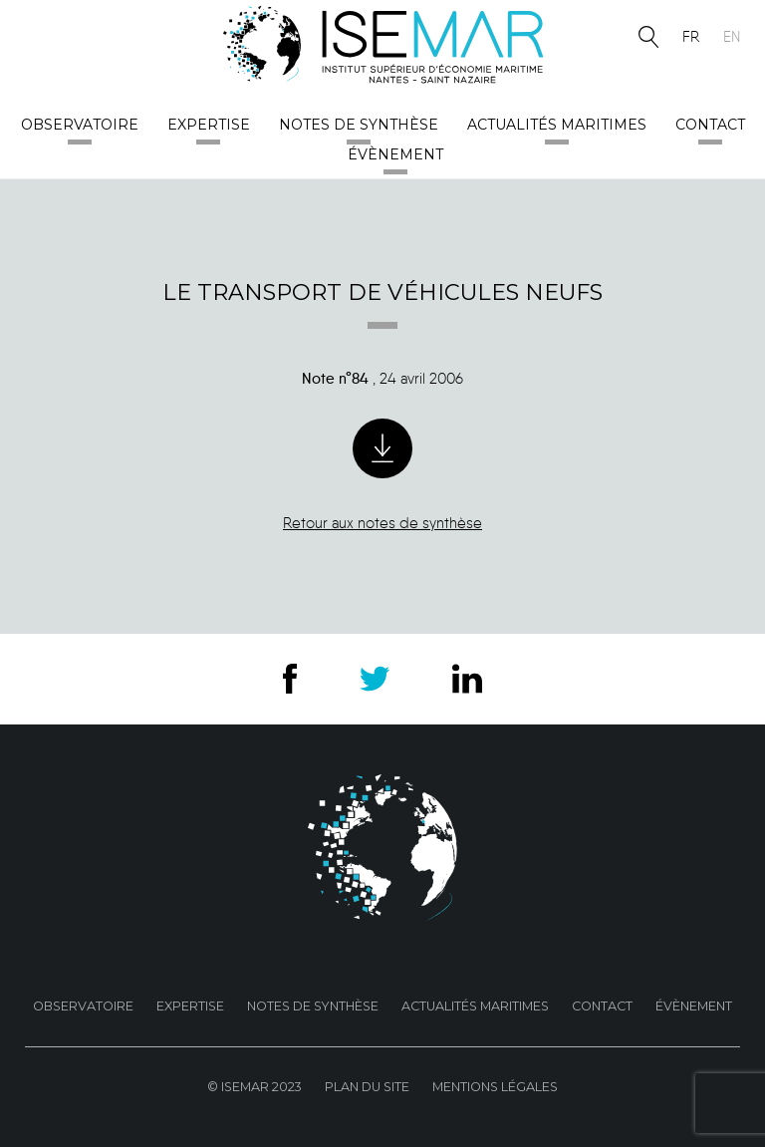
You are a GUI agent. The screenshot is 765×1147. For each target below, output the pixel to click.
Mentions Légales (495, 1086)
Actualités (556, 125)
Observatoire (79, 125)
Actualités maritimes (475, 1006)
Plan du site (367, 1086)
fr (690, 37)
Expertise (208, 125)
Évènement (395, 154)
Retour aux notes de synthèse (382, 523)
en (731, 37)
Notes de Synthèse (313, 1006)
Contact (710, 125)
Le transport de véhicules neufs (382, 292)
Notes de (358, 125)
